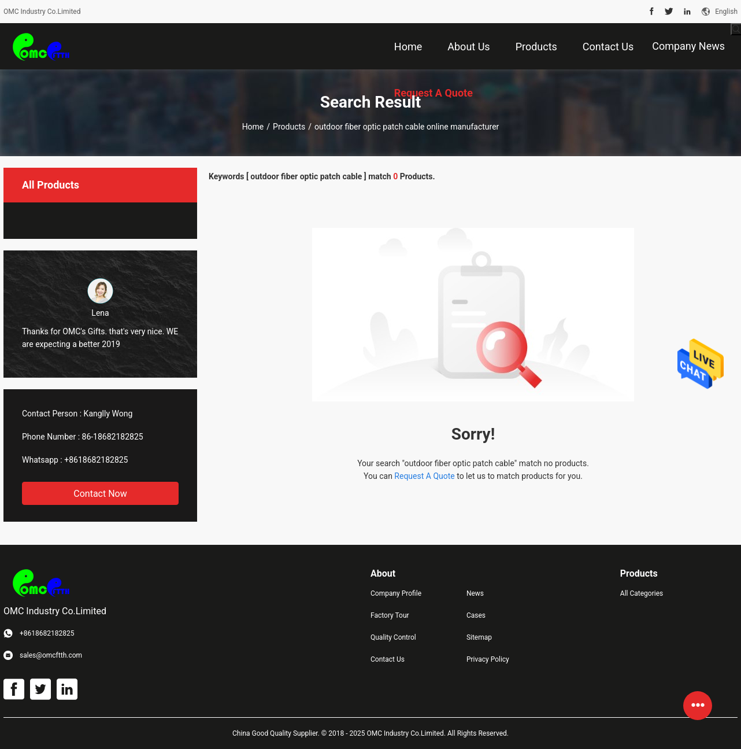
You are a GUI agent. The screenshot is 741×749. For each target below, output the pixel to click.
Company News (688, 46)
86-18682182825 (112, 436)
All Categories (641, 593)
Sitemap (479, 637)
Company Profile (395, 593)
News (475, 593)
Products (289, 126)
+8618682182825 (96, 459)
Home (253, 126)
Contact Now (100, 493)
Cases (476, 615)
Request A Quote (424, 476)
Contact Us (387, 659)
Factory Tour (389, 615)
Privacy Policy (487, 659)
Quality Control (393, 637)
